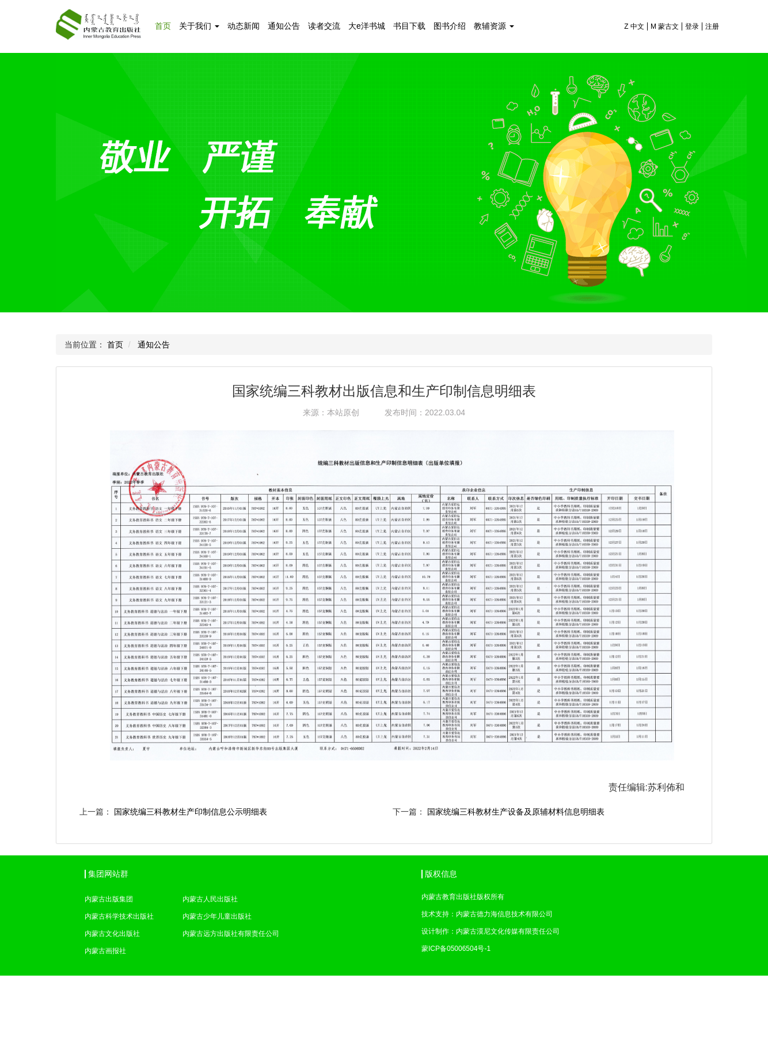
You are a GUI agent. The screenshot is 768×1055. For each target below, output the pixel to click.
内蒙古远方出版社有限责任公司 (231, 934)
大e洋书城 (366, 25)
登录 (692, 26)
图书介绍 (450, 25)
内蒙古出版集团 (109, 899)
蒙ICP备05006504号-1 (456, 949)
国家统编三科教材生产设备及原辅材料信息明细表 (515, 811)
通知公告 (284, 25)
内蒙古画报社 (105, 951)
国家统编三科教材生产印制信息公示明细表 (190, 811)
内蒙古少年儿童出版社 (217, 916)
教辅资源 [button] (494, 25)
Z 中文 (634, 26)
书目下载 (409, 25)
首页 (163, 25)
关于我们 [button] (199, 25)
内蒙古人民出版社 (210, 899)
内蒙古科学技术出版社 (119, 916)
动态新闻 (243, 25)
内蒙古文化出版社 (112, 934)
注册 (712, 26)
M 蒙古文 (665, 26)
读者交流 (324, 25)
